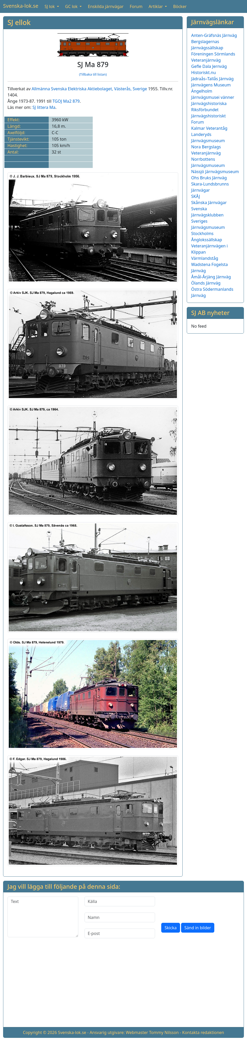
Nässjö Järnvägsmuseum (215, 171)
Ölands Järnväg (205, 283)
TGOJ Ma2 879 (66, 101)
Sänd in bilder (197, 928)
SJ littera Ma (43, 107)
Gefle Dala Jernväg (209, 66)
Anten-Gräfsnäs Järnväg (214, 35)
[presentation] (200, 906)
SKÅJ (195, 196)
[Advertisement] (123, 987)
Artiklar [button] (156, 6)
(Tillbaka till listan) (93, 74)
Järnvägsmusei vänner (212, 97)
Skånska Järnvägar (209, 202)
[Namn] (119, 917)
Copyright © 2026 (40, 1032)
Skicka (171, 928)
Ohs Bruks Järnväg (209, 178)
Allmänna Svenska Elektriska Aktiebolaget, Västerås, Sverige (89, 89)
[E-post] (119, 933)
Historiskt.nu (203, 72)
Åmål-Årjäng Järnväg (211, 277)
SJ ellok (19, 22)
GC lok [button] (72, 6)
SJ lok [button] (50, 6)
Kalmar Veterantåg (209, 128)
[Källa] (119, 901)
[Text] (42, 916)
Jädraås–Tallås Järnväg (212, 79)
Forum (136, 6)
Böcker (179, 6)
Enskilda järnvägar (105, 6)
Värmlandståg (204, 258)
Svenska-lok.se (20, 5)
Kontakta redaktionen (203, 1032)
